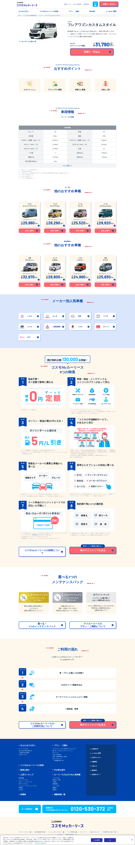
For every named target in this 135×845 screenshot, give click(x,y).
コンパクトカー (23, 780)
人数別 (54, 782)
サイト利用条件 (71, 832)
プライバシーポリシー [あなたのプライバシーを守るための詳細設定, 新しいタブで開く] (41, 843)
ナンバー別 (55, 786)
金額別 (54, 789)
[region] (67, 840)
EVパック (55, 752)
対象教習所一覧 (58, 760)
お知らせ (94, 766)
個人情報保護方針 (38, 832)
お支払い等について (95, 832)
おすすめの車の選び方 (25, 750)
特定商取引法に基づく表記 (109, 832)
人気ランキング (26, 775)
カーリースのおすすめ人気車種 (67, 775)
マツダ (40, 15)
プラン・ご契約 (60, 745)
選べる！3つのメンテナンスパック (62, 750)
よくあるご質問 (96, 753)
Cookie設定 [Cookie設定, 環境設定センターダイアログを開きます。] (97, 840)
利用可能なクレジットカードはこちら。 (42, 534)
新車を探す (25, 770)
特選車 (23, 794)
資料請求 (86, 4)
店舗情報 (94, 761)
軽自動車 (21, 778)
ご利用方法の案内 (24, 752)
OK (110, 840)
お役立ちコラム (96, 757)
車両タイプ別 (56, 780)
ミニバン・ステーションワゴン (28, 786)
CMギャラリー (23, 754)
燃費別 (54, 787)
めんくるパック (57, 758)
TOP (19, 15)
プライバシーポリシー (24, 832)
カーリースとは (23, 748)
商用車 (21, 787)
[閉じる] (132, 840)
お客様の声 (95, 749)
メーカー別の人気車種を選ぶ (29, 15)
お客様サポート (96, 774)
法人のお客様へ (77, 4)
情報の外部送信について (72, 834)
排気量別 (55, 784)
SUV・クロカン (23, 784)
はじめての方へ (29, 745)
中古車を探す (59, 770)
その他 (21, 789)
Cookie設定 (60, 834)
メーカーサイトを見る (26, 41)
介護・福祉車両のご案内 (59, 756)
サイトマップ (83, 832)
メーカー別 (55, 778)
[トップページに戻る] (27, 4)
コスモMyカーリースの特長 (32, 765)
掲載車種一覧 (59, 794)
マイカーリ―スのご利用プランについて (64, 748)
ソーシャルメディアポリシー (55, 832)
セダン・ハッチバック (25, 782)
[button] (95, 4)
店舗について (68, 4)
